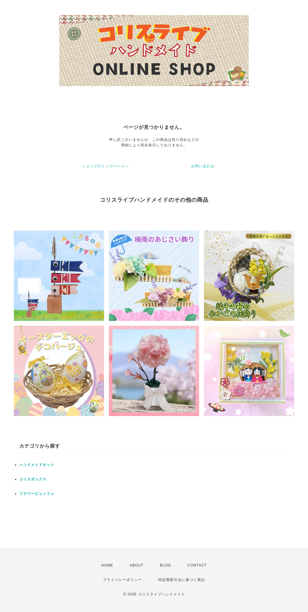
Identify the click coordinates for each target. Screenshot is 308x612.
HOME (107, 565)
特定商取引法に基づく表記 (181, 580)
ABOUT (136, 565)
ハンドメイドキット (36, 465)
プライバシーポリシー (122, 580)
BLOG (165, 565)
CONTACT (197, 565)
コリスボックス (33, 479)
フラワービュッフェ (36, 494)
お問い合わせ (202, 166)
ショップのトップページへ (105, 166)
